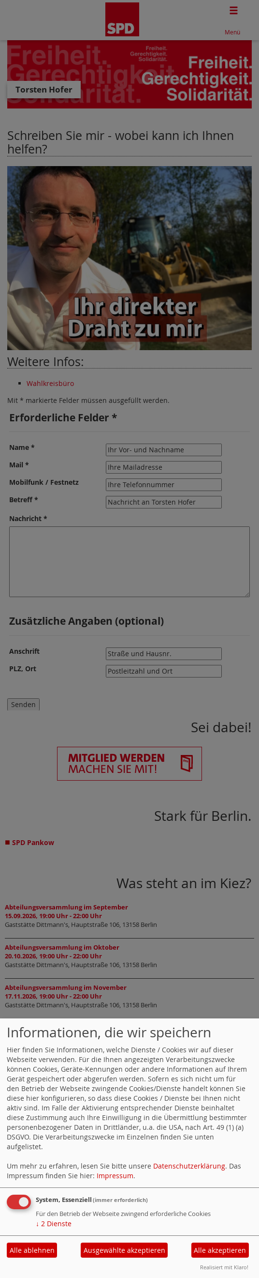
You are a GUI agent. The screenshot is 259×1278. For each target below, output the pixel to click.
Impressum (115, 1175)
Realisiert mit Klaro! (224, 1267)
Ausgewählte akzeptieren (124, 1250)
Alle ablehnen (32, 1250)
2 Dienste (54, 1223)
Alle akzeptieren (220, 1250)
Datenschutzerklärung (189, 1165)
